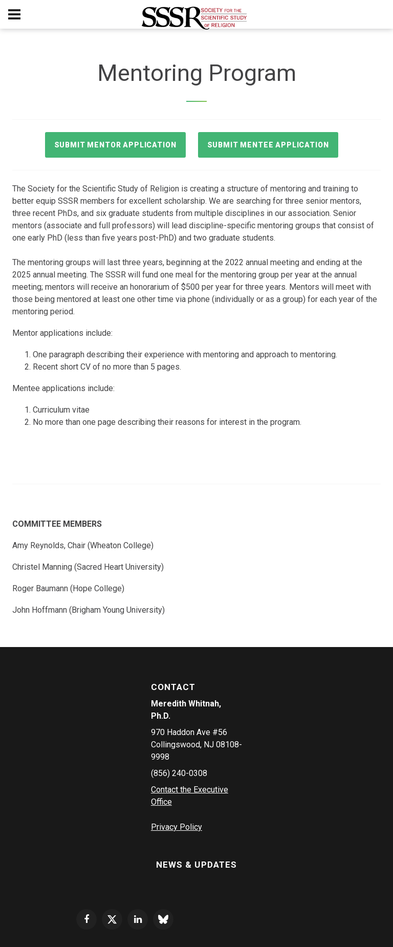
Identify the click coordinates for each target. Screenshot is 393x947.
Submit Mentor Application (115, 145)
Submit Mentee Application (268, 145)
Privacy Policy (176, 827)
